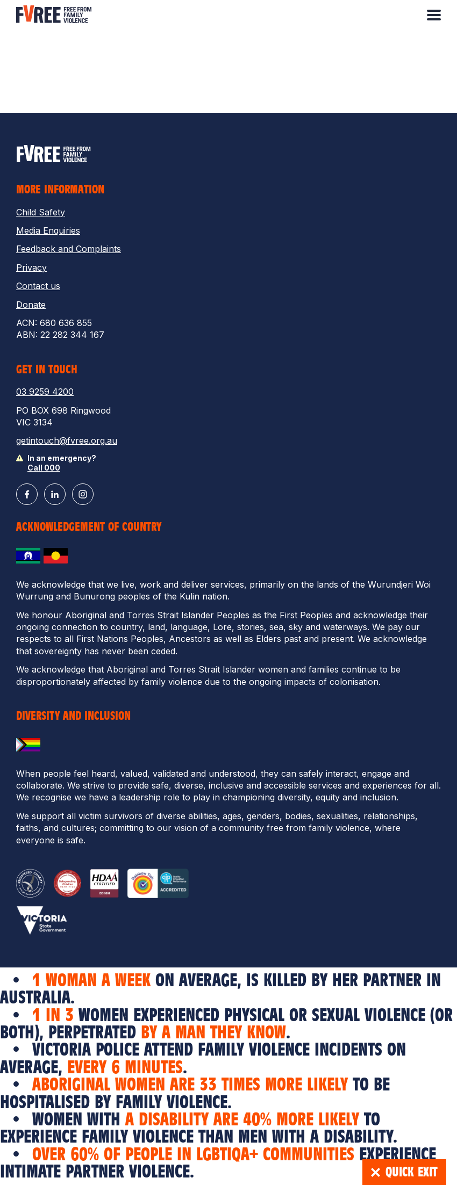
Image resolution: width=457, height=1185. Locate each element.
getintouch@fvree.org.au (66, 440)
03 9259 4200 (45, 391)
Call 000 (43, 467)
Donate (31, 304)
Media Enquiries (48, 230)
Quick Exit (404, 1172)
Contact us (38, 285)
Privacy (31, 267)
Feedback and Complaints (68, 248)
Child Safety (40, 212)
